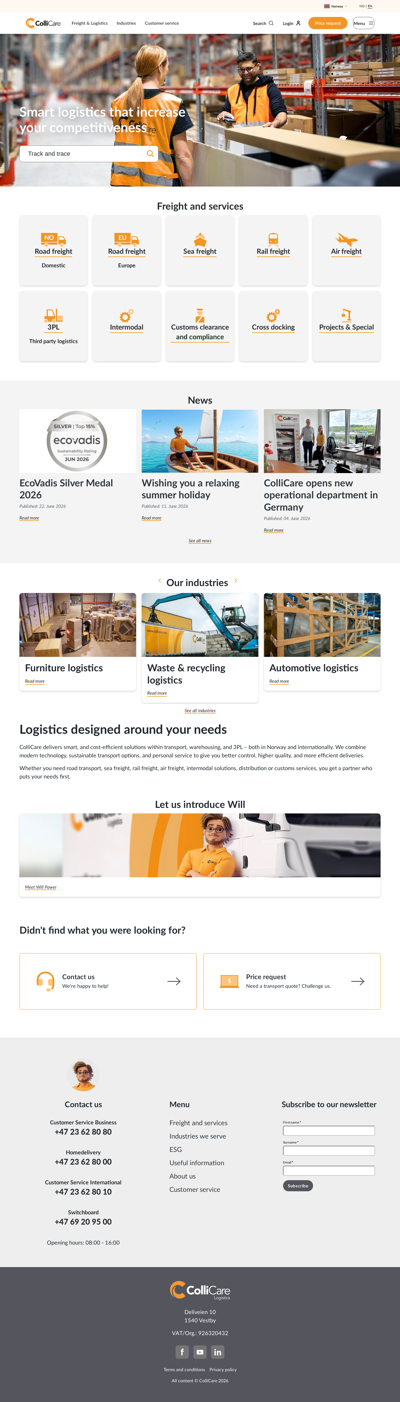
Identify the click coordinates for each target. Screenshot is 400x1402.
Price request (316, 23)
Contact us (78, 977)
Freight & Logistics (90, 23)
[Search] (150, 154)
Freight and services (198, 1123)
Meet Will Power (40, 887)
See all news (200, 541)
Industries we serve (197, 1136)
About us (182, 1176)
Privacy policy (223, 1370)
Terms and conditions (184, 1370)
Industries (126, 23)
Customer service (162, 23)
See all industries (200, 710)
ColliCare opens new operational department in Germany (321, 496)
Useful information (196, 1163)
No (362, 6)
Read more (29, 518)
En (370, 6)
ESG (175, 1150)
